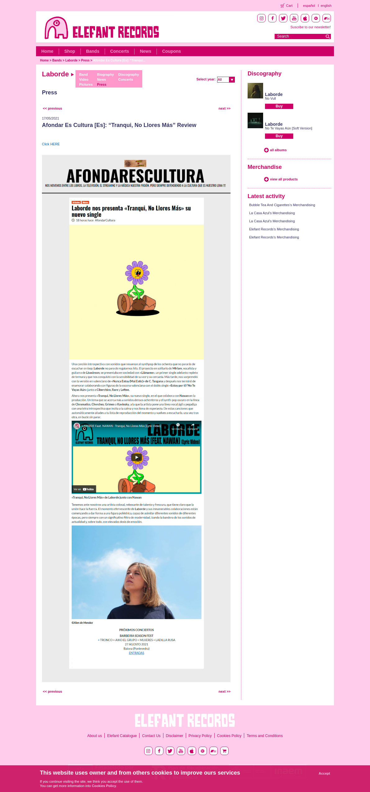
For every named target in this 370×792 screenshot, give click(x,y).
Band (83, 74)
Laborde (71, 60)
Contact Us (151, 736)
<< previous (52, 108)
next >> (224, 108)
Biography (105, 74)
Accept (324, 773)
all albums (278, 150)
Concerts (119, 51)
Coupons (171, 51)
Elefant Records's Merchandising (274, 229)
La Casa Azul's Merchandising (272, 213)
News (145, 51)
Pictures (86, 84)
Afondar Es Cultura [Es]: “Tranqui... (119, 60)
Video (84, 79)
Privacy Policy (200, 736)
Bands (92, 51)
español (309, 5)
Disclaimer (174, 736)
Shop (69, 51)
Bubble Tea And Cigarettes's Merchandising (282, 205)
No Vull (270, 98)
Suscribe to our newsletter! (310, 27)
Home (47, 51)
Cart (289, 5)
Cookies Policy (229, 736)
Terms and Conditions (265, 736)
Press (85, 60)
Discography (128, 74)
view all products (284, 179)
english (326, 5)
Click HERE (51, 144)
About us (94, 736)
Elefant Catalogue (122, 736)
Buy (279, 106)
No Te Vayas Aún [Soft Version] (288, 128)
